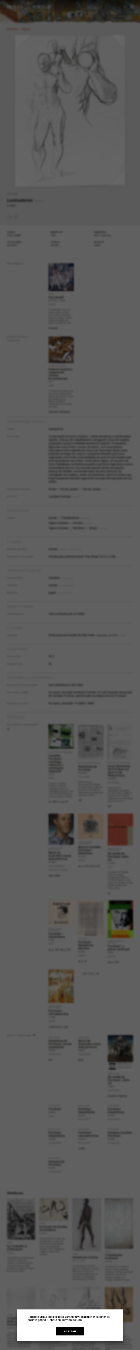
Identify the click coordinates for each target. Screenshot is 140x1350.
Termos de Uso (71, 1319)
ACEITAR (70, 1331)
